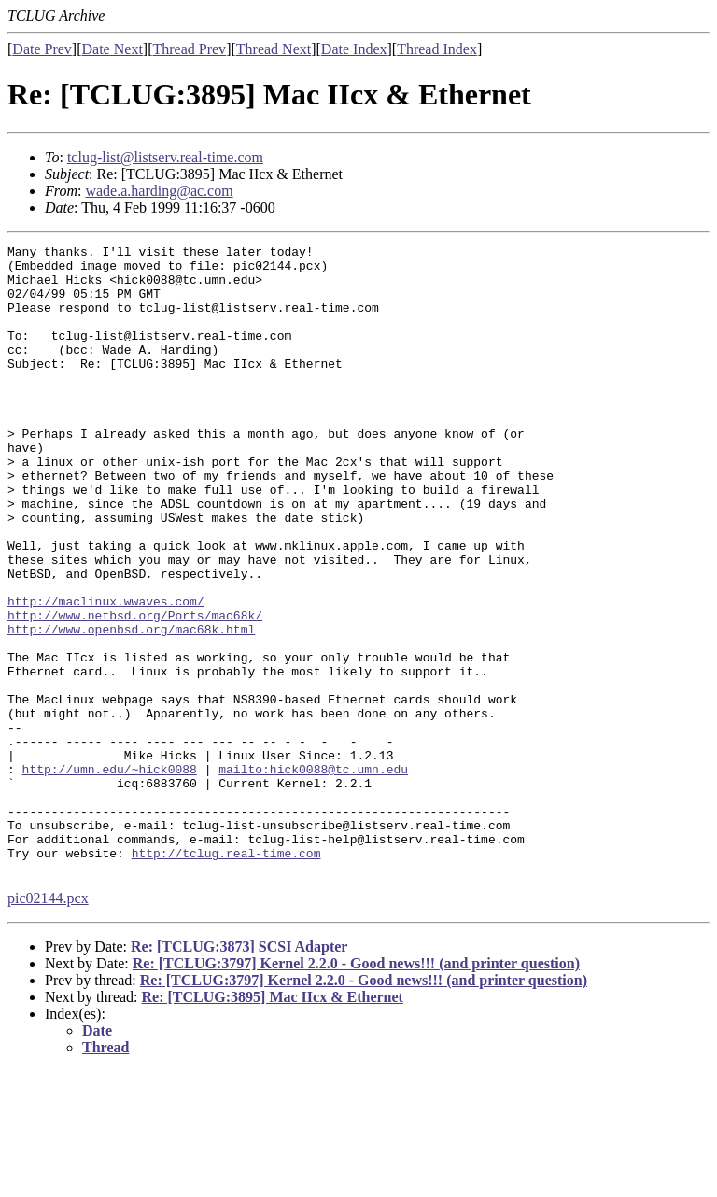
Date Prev (42, 49)
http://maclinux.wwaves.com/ (105, 673)
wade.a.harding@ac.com (158, 191)
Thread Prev (189, 49)
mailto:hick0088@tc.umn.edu (313, 875)
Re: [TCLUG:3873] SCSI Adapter (239, 1072)
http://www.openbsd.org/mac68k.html (131, 707)
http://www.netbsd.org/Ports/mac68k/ (134, 690)
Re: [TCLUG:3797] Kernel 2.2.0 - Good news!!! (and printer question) (356, 1089)
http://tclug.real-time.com (226, 975)
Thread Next (273, 49)
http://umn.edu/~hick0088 (109, 875)
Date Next (112, 49)
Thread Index (437, 49)
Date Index (354, 49)
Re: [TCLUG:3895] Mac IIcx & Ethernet (272, 1123)
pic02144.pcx (48, 1024)
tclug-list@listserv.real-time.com (165, 157)
